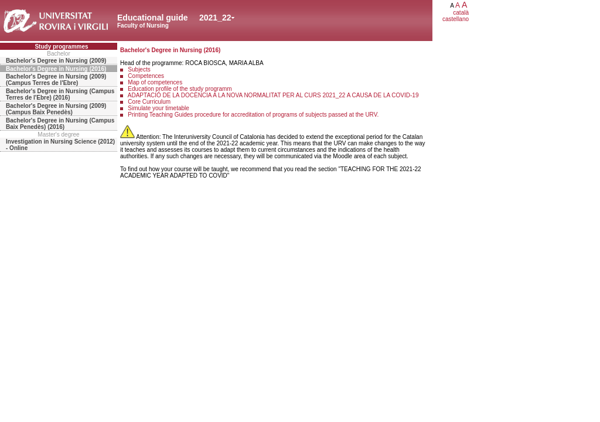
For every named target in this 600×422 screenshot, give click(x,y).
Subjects (139, 69)
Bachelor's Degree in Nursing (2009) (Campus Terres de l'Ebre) (56, 79)
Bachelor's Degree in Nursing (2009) (56, 60)
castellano (455, 19)
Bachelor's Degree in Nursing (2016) (56, 69)
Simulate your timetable (158, 108)
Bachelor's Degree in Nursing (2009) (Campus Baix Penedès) (56, 109)
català (461, 12)
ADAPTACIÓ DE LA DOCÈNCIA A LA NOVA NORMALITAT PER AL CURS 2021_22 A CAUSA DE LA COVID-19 (273, 95)
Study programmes (61, 46)
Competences (146, 76)
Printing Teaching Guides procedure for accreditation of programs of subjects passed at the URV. (253, 114)
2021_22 (215, 17)
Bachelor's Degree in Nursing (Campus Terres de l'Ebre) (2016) (60, 94)
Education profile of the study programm (179, 89)
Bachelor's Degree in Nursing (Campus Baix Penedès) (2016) (60, 123)
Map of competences (155, 82)
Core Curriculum (149, 101)
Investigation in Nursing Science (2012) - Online (60, 144)
